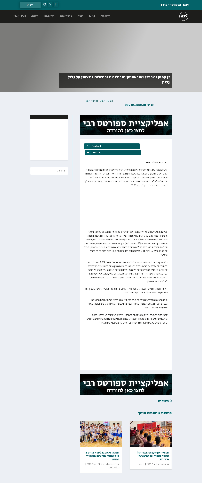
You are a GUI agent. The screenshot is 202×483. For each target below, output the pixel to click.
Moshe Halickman (106, 458)
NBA (92, 16)
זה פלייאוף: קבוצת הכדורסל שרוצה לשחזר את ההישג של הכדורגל (153, 450)
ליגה (88, 100)
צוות (35, 16)
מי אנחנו (49, 16)
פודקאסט (66, 16)
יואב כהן (161, 458)
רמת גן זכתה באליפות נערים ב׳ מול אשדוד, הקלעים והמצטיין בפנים (102, 450)
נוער (80, 16)
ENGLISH (19, 16)
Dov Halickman (135, 105)
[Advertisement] (47, 139)
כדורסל (105, 16)
